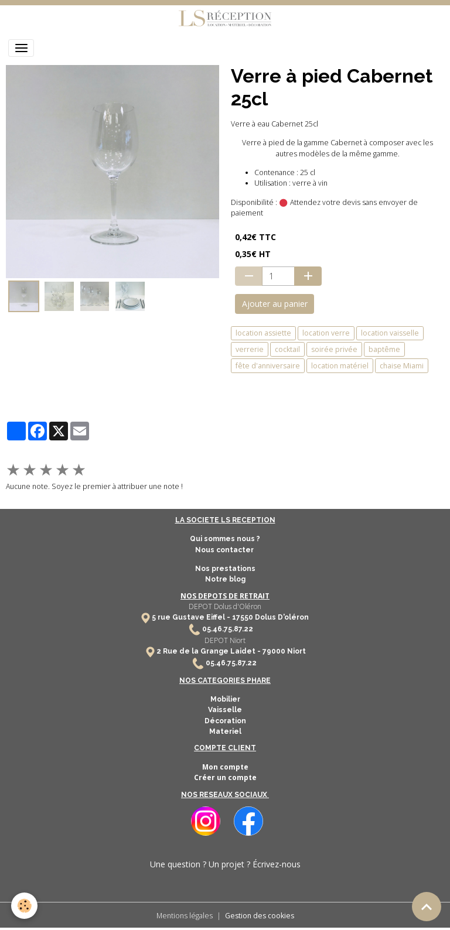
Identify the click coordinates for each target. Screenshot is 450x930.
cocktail (287, 349)
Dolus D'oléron (281, 617)
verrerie (250, 349)
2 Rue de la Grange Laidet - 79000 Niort (231, 651)
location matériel (340, 366)
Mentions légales (184, 916)
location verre (326, 333)
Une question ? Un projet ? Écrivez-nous (225, 864)
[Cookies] (25, 906)
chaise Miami (402, 366)
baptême (384, 349)
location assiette (263, 333)
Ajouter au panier (275, 303)
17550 (242, 617)
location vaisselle (390, 333)
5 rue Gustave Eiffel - (192, 617)
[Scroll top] (426, 906)
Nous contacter (225, 550)
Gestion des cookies (259, 916)
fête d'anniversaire (268, 366)
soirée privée (334, 349)
